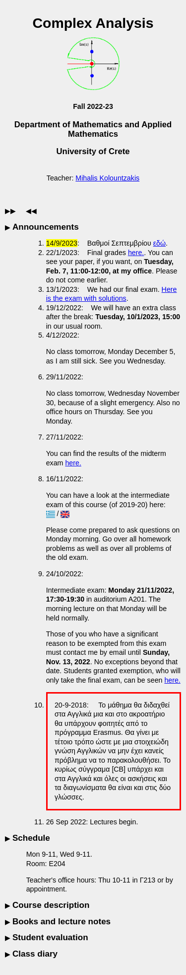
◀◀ (31, 211)
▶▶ (10, 211)
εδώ (159, 243)
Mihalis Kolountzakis (107, 178)
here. (136, 253)
